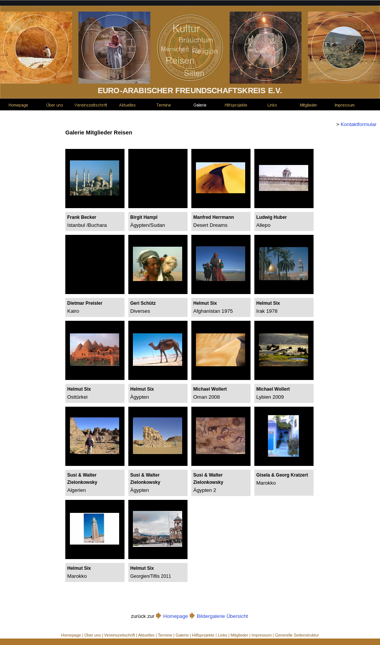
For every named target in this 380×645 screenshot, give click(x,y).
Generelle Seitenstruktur (297, 635)
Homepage (175, 616)
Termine (165, 635)
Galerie (182, 635)
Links (222, 635)
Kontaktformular (358, 124)
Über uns (92, 635)
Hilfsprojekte (203, 635)
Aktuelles (146, 635)
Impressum (262, 635)
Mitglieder (239, 635)
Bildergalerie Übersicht (222, 616)
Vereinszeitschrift (119, 635)
